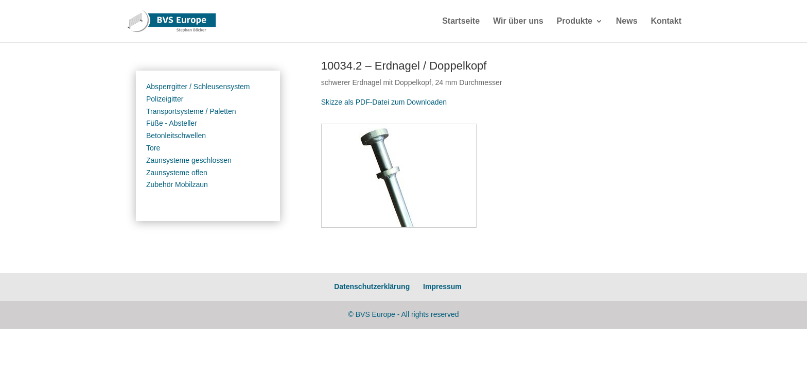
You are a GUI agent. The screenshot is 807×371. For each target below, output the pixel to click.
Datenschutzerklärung (372, 286)
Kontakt (666, 21)
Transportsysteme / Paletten (191, 111)
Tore (153, 148)
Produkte (574, 21)
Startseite (461, 21)
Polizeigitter (164, 99)
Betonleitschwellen (176, 135)
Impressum (442, 286)
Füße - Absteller (171, 123)
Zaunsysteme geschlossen (189, 160)
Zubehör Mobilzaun (177, 184)
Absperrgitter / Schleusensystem (198, 86)
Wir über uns (518, 21)
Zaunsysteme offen (176, 172)
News (627, 21)
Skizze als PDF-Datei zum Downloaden (384, 102)
